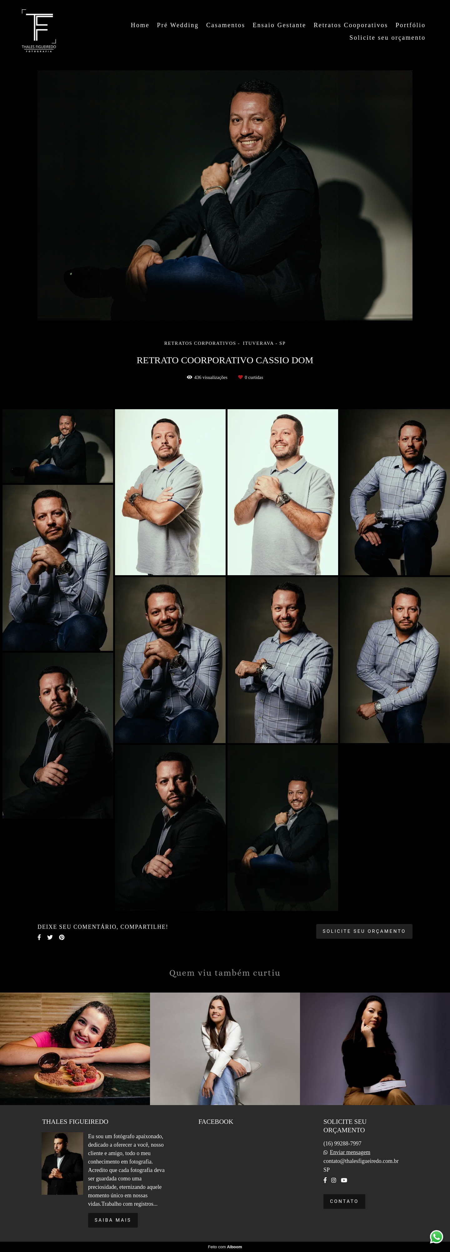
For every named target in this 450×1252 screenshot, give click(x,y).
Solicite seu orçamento (387, 37)
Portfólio (411, 25)
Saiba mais (113, 1220)
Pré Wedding (178, 25)
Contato (344, 1201)
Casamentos (225, 25)
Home (140, 25)
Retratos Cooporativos (351, 25)
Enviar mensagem (350, 1152)
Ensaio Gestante (279, 25)
